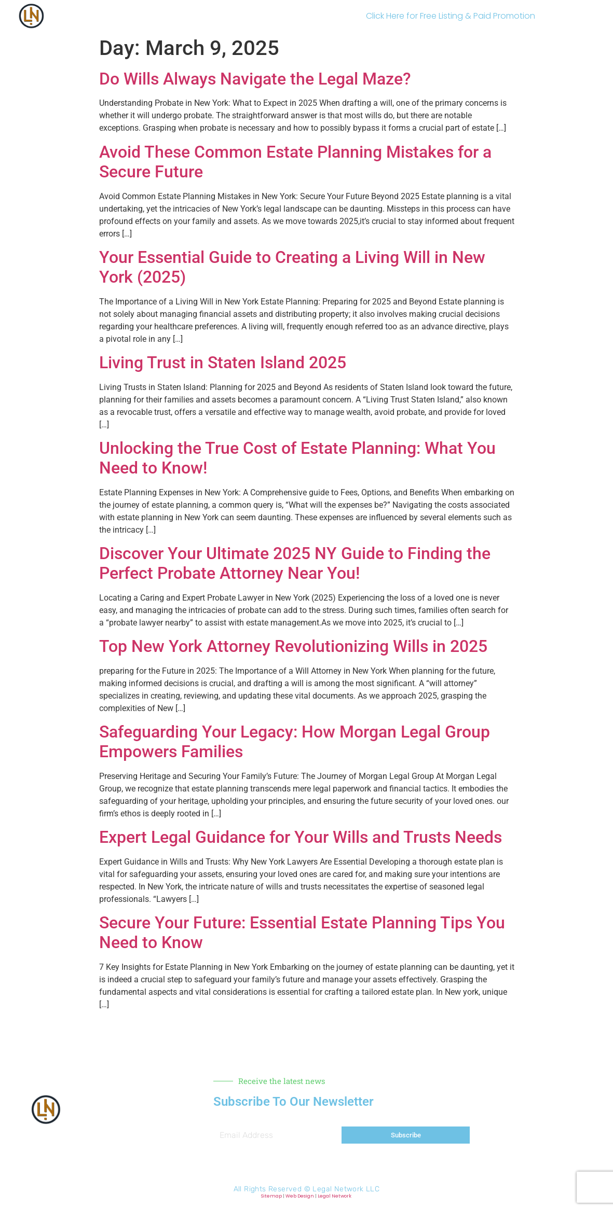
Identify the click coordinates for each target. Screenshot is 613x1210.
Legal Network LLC (345, 1189)
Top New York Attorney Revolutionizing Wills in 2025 (293, 646)
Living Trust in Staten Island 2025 (222, 362)
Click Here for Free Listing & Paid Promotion (450, 16)
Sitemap (271, 1196)
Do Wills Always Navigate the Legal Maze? (255, 79)
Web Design (299, 1196)
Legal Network (334, 1196)
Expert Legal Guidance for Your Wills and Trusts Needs (300, 837)
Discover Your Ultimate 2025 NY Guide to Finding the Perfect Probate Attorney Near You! (295, 563)
